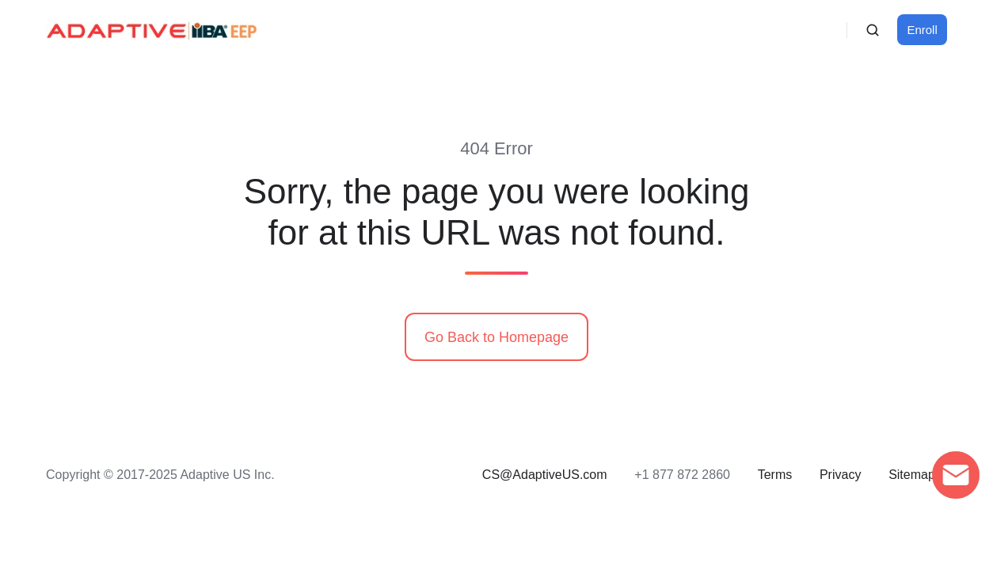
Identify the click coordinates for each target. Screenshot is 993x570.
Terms (775, 474)
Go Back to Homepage (496, 337)
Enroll (922, 29)
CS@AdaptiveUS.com (544, 474)
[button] (873, 30)
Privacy (841, 474)
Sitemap (911, 474)
